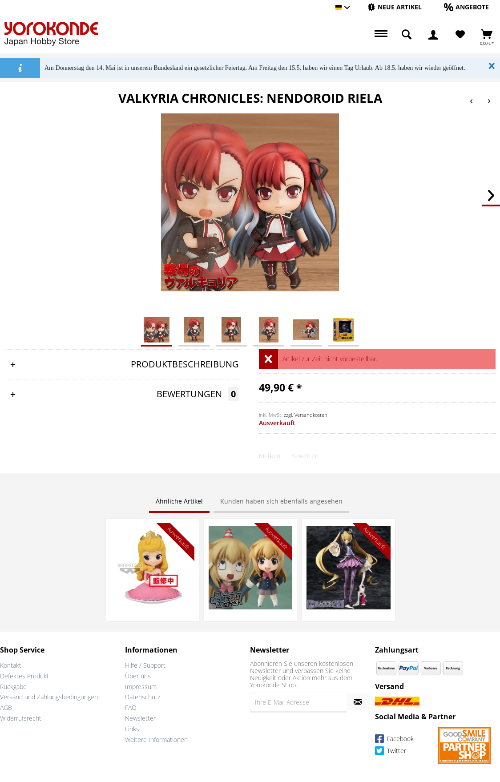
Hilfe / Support (145, 665)
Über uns (138, 676)
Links (132, 729)
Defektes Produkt (24, 676)
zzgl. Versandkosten (305, 414)
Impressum (141, 686)
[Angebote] (466, 7)
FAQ (131, 707)
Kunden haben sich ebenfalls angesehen (281, 501)
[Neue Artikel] (394, 7)
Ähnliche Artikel (179, 501)
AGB (6, 707)
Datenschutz (142, 697)
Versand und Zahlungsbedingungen (49, 697)
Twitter (390, 752)
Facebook (394, 740)
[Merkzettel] (460, 34)
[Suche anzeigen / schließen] (406, 34)
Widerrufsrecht (20, 718)
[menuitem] (394, 7)
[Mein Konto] (433, 34)
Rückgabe (13, 686)
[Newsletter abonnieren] (358, 702)
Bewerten (305, 455)
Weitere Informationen (156, 739)
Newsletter (140, 718)
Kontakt (10, 665)
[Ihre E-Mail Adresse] (298, 702)
